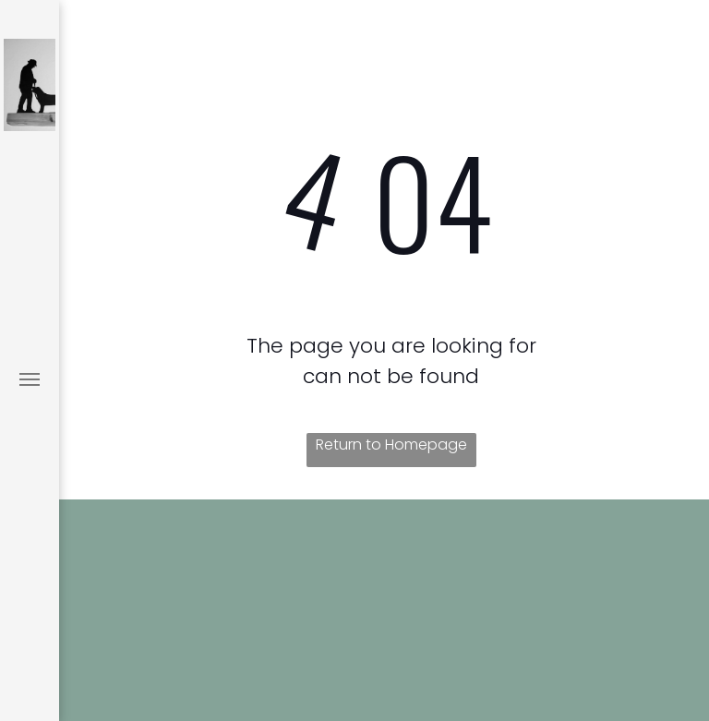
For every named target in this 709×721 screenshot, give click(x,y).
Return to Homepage (391, 444)
